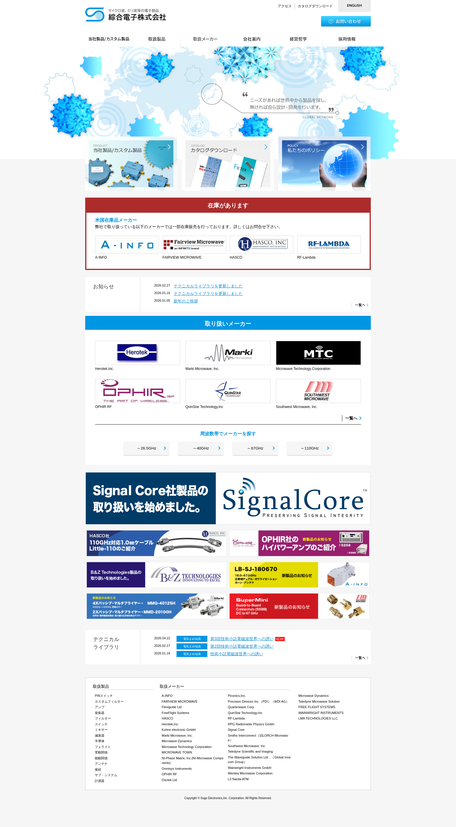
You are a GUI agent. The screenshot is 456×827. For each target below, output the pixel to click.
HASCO (167, 720)
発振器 (99, 714)
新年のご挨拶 (186, 301)
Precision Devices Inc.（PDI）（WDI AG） (258, 703)
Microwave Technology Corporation (187, 748)
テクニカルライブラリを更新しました (208, 286)
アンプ (99, 709)
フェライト (103, 748)
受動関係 (101, 754)
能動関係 (101, 760)
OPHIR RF (169, 776)
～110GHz (309, 449)
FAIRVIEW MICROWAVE (179, 703)
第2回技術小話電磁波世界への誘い (242, 648)
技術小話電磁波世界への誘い (236, 656)
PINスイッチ (104, 697)
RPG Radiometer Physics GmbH (251, 726)
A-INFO (167, 697)
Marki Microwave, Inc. (177, 737)
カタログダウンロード (315, 6)
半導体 (99, 743)
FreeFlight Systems (175, 714)
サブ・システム (106, 777)
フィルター (103, 720)
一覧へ (351, 418)
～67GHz (255, 449)
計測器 (99, 782)
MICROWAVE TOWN (177, 754)
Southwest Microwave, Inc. (247, 747)
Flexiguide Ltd (172, 709)
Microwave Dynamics (177, 743)
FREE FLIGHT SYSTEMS (316, 709)
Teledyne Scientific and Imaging (250, 753)
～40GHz (201, 449)
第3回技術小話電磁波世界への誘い (242, 640)
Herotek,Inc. (170, 726)
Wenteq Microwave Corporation (250, 775)
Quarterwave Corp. (241, 709)
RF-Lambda (236, 720)
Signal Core (236, 731)
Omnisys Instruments (177, 770)
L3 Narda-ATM (238, 781)
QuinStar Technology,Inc (245, 714)
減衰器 (99, 737)
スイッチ (101, 726)
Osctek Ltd (169, 781)
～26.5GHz (146, 449)
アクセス (285, 6)
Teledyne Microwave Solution (319, 703)
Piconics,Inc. (237, 697)
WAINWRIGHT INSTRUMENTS (320, 714)
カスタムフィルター (109, 703)
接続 (98, 771)
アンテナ (101, 765)
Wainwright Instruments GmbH (249, 769)
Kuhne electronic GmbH (179, 731)
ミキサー (101, 731)
